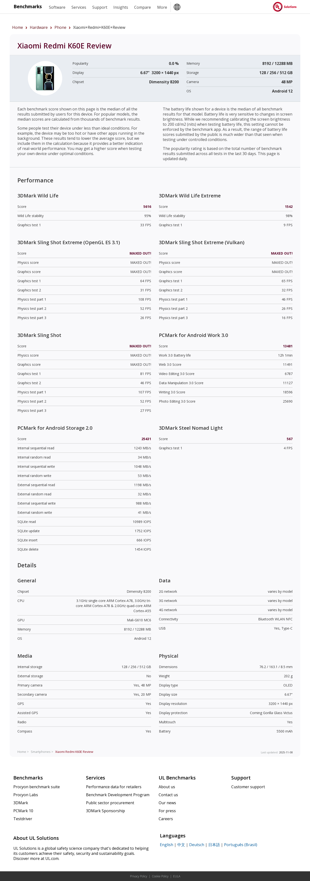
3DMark (20, 802)
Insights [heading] (120, 7)
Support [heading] (99, 7)
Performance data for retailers (113, 786)
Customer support (248, 786)
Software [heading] (57, 7)
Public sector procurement (110, 802)
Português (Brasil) (240, 844)
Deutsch (196, 844)
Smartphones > (42, 752)
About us (167, 786)
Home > (23, 752)
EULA (176, 876)
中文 (181, 844)
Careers (166, 818)
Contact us (168, 794)
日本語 (214, 844)
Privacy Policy (138, 876)
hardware (39, 27)
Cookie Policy (160, 876)
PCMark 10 (23, 810)
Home (17, 27)
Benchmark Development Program (117, 794)
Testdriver (22, 818)
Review (74, 752)
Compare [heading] (142, 7)
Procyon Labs (25, 794)
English (166, 844)
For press (167, 810)
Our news (167, 802)
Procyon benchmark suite (36, 786)
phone (60, 27)
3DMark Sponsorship (105, 810)
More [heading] (162, 7)
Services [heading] (78, 7)
